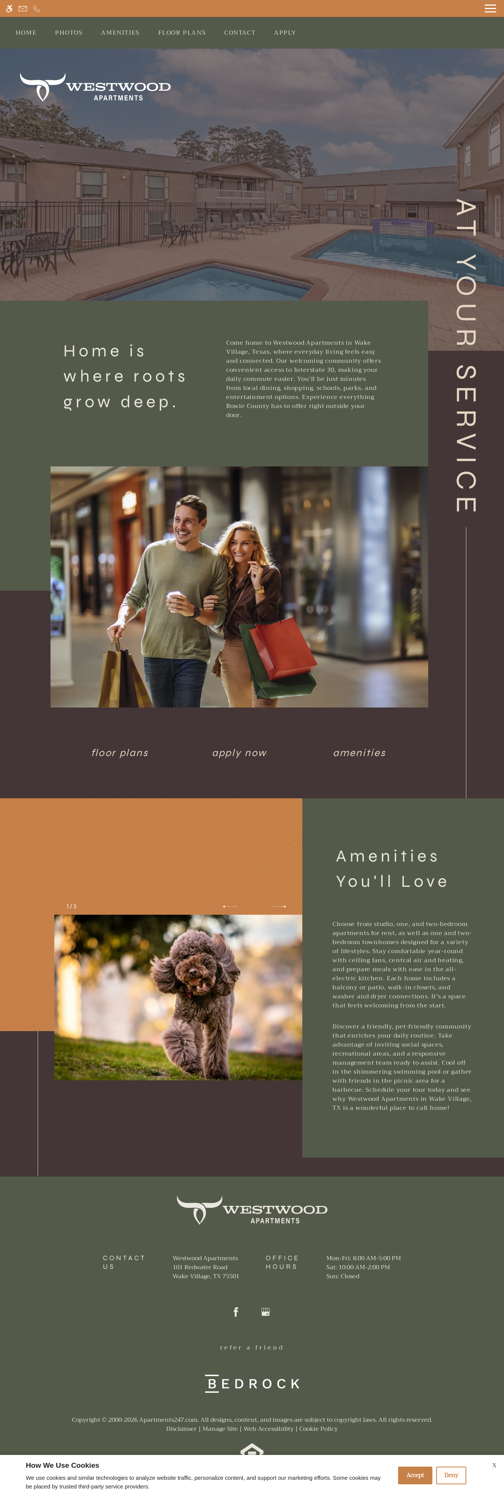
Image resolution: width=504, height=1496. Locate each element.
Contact (240, 33)
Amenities (120, 33)
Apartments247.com (168, 1420)
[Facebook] (236, 1315)
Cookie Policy (318, 1428)
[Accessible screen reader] (9, 8)
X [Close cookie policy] (494, 1465)
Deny (451, 1475)
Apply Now (239, 753)
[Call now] (37, 8)
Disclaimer (181, 1428)
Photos (69, 33)
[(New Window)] (206, 1272)
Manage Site (220, 1429)
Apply (285, 33)
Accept (415, 1475)
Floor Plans (182, 33)
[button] (230, 907)
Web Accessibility (269, 1428)
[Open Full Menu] (490, 8)
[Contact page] (23, 8)
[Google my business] (265, 1315)
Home (26, 33)
